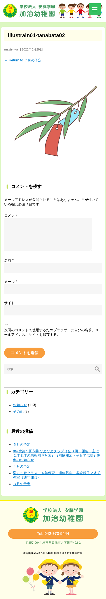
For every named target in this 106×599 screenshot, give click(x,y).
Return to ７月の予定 (23, 60)
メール (10, 282)
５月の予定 (21, 444)
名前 (9, 260)
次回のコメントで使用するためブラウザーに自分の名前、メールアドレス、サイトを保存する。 (51, 332)
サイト (9, 303)
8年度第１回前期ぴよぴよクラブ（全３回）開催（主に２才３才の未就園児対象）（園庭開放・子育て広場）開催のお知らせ (57, 455)
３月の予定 (21, 484)
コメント (11, 215)
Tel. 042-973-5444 (53, 533)
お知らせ (20, 405)
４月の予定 (21, 466)
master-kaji (11, 49)
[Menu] (95, 9)
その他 (18, 411)
